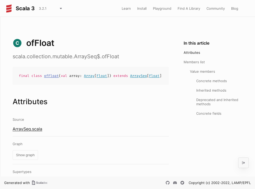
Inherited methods (211, 90)
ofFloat (51, 76)
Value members (202, 71)
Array (89, 76)
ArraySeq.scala (27, 129)
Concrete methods (211, 81)
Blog (234, 8)
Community (215, 8)
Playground (162, 8)
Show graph (25, 155)
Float (102, 76)
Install (142, 8)
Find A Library (189, 8)
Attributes (192, 52)
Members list (194, 62)
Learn (126, 8)
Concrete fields (208, 113)
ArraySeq (138, 76)
